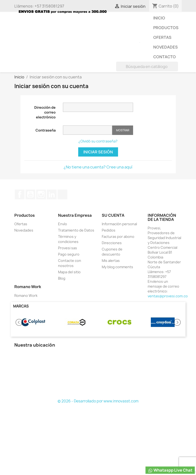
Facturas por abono (118, 236)
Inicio (159, 18)
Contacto (164, 56)
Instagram (41, 194)
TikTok (62, 194)
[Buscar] (147, 66)
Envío (62, 224)
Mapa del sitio (69, 272)
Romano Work (25, 295)
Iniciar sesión (98, 152)
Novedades (165, 47)
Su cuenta (113, 215)
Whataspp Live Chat (170, 470)
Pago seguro (68, 254)
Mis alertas (111, 260)
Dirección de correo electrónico (45, 112)
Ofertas (162, 37)
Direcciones (112, 243)
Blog (61, 278)
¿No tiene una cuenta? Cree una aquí (98, 167)
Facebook (20, 194)
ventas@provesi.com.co (168, 296)
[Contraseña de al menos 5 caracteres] (87, 130)
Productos (166, 27)
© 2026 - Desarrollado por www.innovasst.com (98, 401)
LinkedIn (52, 194)
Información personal (119, 224)
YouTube (30, 194)
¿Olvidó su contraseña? (98, 141)
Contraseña (45, 130)
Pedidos (108, 230)
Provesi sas (67, 248)
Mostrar (122, 130)
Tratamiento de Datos (76, 230)
